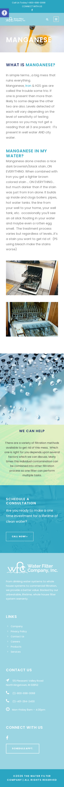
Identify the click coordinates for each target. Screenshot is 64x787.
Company (17, 626)
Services (16, 651)
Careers (15, 641)
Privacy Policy (19, 631)
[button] (4, 12)
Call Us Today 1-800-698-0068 (28, 2)
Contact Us (17, 636)
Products (16, 646)
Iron (28, 86)
